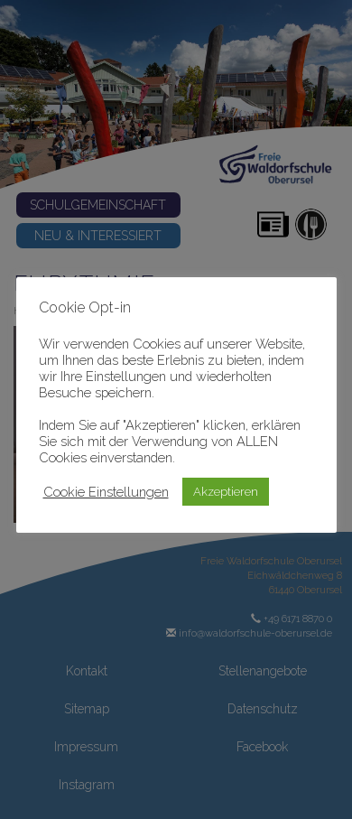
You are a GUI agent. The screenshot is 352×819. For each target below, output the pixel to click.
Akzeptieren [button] (225, 491)
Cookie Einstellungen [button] (106, 491)
